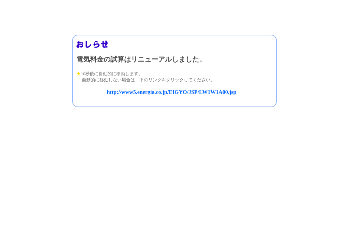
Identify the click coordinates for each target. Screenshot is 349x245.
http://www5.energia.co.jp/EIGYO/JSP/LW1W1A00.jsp (171, 92)
